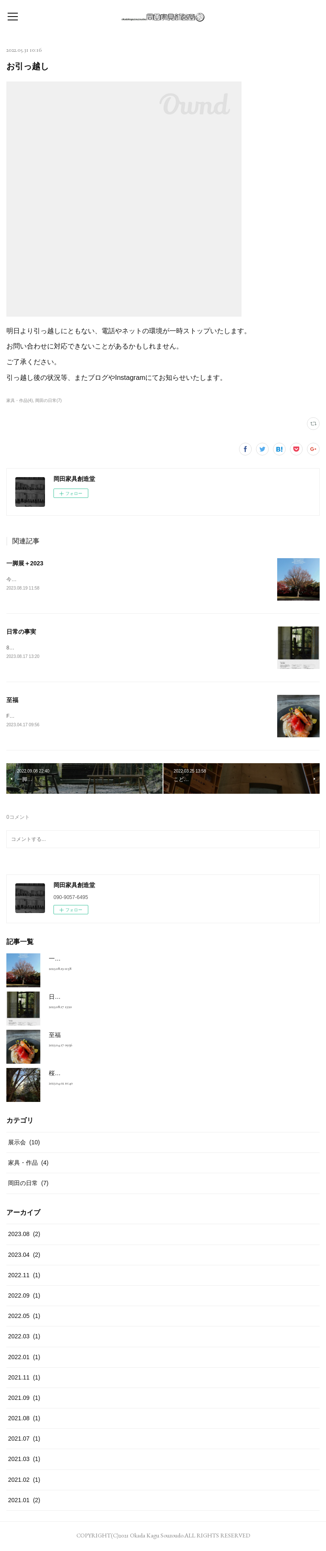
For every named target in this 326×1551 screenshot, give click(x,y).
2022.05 (24, 1317)
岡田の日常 (28, 1185)
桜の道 (58, 1074)
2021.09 (24, 1399)
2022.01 (24, 1358)
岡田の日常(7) (48, 400)
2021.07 (24, 1440)
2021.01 (24, 1501)
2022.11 (24, 1276)
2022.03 (24, 1338)
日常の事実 (21, 632)
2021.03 (24, 1461)
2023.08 (24, 1236)
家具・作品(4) (19, 400)
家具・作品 (28, 1164)
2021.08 (24, 1419)
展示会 (24, 1144)
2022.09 (24, 1297)
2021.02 (24, 1481)
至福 (12, 701)
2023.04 (24, 1256)
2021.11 (24, 1379)
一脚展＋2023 (24, 563)
